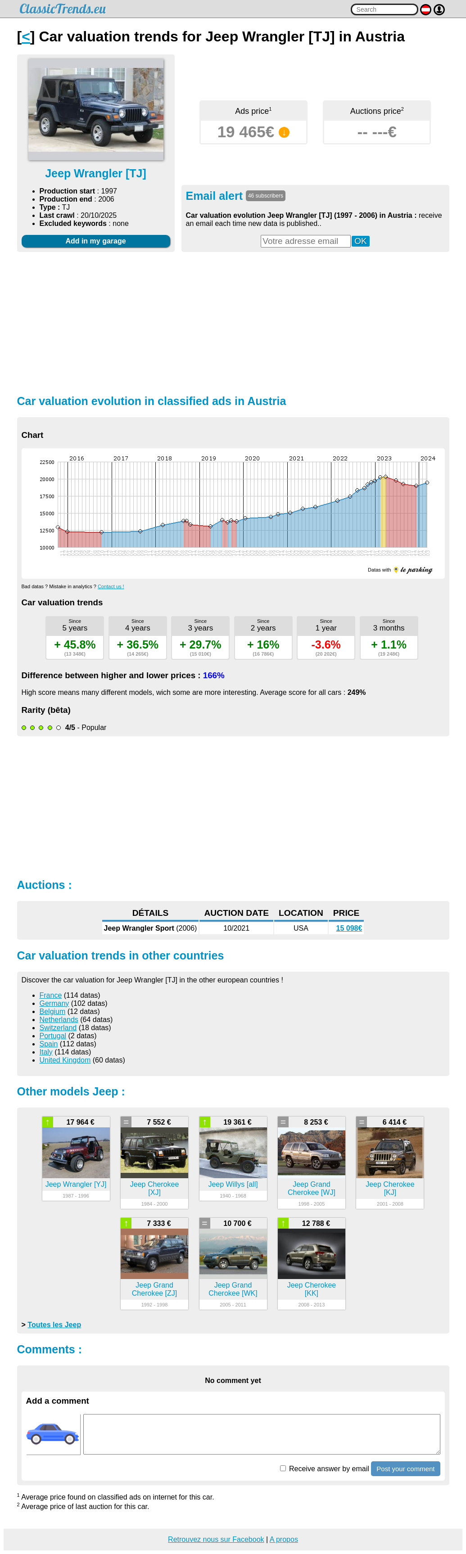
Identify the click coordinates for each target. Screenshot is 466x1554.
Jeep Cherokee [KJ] (390, 1188)
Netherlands (59, 1019)
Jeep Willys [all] (233, 1184)
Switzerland (58, 1027)
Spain (49, 1044)
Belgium (53, 1011)
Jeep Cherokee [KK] (311, 1289)
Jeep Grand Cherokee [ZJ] (154, 1289)
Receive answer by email (324, 1469)
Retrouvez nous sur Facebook (216, 1539)
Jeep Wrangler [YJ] (76, 1184)
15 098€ (349, 928)
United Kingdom (65, 1060)
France (51, 995)
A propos (284, 1539)
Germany (54, 1003)
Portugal (53, 1036)
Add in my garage (95, 241)
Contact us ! (111, 586)
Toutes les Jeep (54, 1325)
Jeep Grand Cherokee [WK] (232, 1289)
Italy (46, 1052)
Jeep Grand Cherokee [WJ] (311, 1188)
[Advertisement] (233, 322)
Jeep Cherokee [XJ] (154, 1188)
